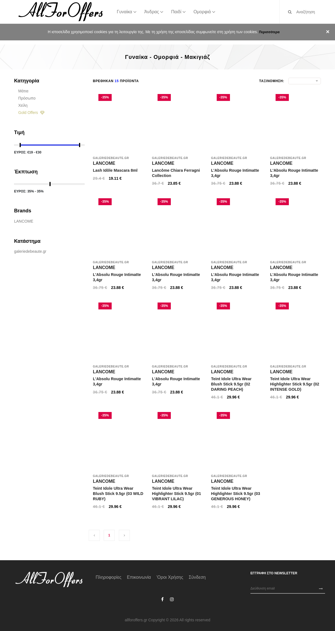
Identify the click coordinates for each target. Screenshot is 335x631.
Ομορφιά (202, 11)
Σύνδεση (197, 577)
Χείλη (22, 105)
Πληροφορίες (108, 577)
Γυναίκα (124, 11)
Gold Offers (31, 112)
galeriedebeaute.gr (30, 251)
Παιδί (176, 11)
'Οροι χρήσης (169, 577)
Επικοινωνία (139, 577)
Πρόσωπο (26, 98)
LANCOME (23, 221)
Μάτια (23, 91)
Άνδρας (151, 11)
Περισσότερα (269, 32)
